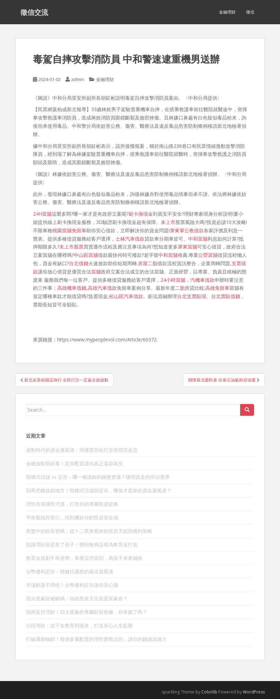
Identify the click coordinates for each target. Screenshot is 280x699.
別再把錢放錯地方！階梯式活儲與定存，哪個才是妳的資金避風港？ (99, 490)
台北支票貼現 (191, 296)
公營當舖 (208, 255)
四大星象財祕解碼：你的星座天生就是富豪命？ (77, 598)
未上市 (168, 222)
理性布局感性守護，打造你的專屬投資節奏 (72, 504)
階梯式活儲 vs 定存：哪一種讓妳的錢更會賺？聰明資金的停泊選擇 (97, 477)
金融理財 (227, 12)
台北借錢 (78, 263)
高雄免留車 (217, 288)
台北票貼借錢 (225, 296)
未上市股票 (71, 246)
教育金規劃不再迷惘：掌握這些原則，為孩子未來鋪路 (84, 558)
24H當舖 (42, 213)
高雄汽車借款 (102, 288)
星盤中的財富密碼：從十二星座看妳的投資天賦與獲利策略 (89, 531)
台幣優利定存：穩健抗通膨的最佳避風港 (69, 571)
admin (77, 79)
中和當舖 (198, 238)
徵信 (250, 12)
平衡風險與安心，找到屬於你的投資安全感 (72, 517)
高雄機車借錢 (71, 288)
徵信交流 (34, 12)
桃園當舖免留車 (69, 230)
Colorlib (209, 692)
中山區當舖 (86, 255)
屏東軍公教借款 (187, 230)
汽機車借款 (202, 280)
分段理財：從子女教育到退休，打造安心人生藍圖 (79, 625)
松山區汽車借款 (126, 296)
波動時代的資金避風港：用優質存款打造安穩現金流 (82, 450)
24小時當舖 (172, 280)
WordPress (254, 692)
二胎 (180, 288)
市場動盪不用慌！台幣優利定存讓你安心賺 (72, 585)
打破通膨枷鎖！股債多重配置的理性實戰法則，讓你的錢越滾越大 (96, 639)
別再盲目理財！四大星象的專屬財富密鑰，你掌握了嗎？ (86, 612)
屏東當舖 (187, 246)
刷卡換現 (138, 213)
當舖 (96, 271)
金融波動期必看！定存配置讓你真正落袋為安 (74, 463)
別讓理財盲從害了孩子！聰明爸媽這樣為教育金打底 (82, 544)
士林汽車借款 (130, 238)
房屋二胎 (147, 263)
